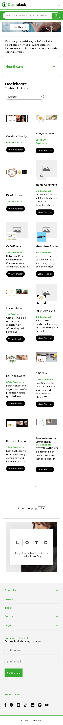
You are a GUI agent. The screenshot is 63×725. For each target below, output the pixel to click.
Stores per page (27, 508)
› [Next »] (42, 486)
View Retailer (15, 149)
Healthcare (14, 66)
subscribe (13, 672)
